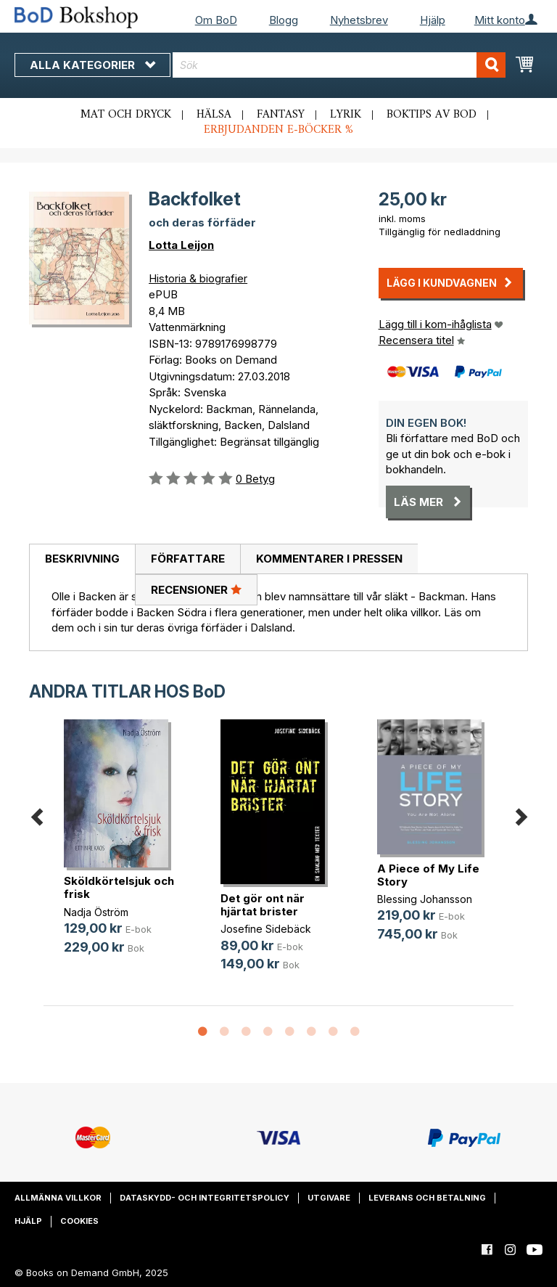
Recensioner (196, 589)
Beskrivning (82, 558)
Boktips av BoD (431, 115)
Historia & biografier (198, 278)
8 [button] (354, 1032)
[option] (122, 848)
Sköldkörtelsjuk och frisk (119, 887)
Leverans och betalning (427, 1198)
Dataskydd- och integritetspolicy (204, 1198)
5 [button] (289, 1032)
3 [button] (246, 1032)
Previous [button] (36, 815)
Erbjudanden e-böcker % (278, 130)
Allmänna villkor (58, 1198)
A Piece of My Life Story (428, 875)
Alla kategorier (92, 65)
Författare (188, 558)
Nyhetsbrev (359, 20)
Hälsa (214, 115)
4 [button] (267, 1032)
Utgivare (329, 1198)
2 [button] (224, 1032)
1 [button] (202, 1032)
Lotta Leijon (181, 245)
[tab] (82, 560)
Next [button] (520, 815)
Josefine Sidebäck (265, 929)
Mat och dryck (126, 115)
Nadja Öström (96, 912)
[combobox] (339, 65)
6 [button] (311, 1032)
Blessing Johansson (424, 899)
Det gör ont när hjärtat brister (262, 904)
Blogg (283, 20)
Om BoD (216, 20)
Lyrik (345, 115)
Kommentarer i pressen (329, 558)
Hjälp (432, 20)
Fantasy (281, 115)
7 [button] (333, 1032)
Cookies (79, 1221)
